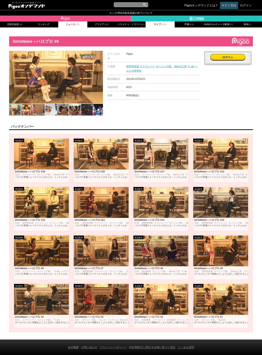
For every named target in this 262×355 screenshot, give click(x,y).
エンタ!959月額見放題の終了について (130, 12)
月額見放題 (14, 24)
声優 (189, 24)
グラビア (102, 24)
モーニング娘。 (165, 66)
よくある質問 (186, 347)
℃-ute (190, 66)
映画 (247, 24)
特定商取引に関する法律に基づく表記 (152, 347)
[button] (100, 54)
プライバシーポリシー (113, 347)
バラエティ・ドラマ (131, 24)
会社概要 (73, 347)
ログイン (228, 55)
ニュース (73, 24)
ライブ (160, 24)
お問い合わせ (89, 347)
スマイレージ (147, 66)
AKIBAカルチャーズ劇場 (218, 24)
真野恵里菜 (132, 66)
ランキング (43, 24)
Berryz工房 (180, 66)
